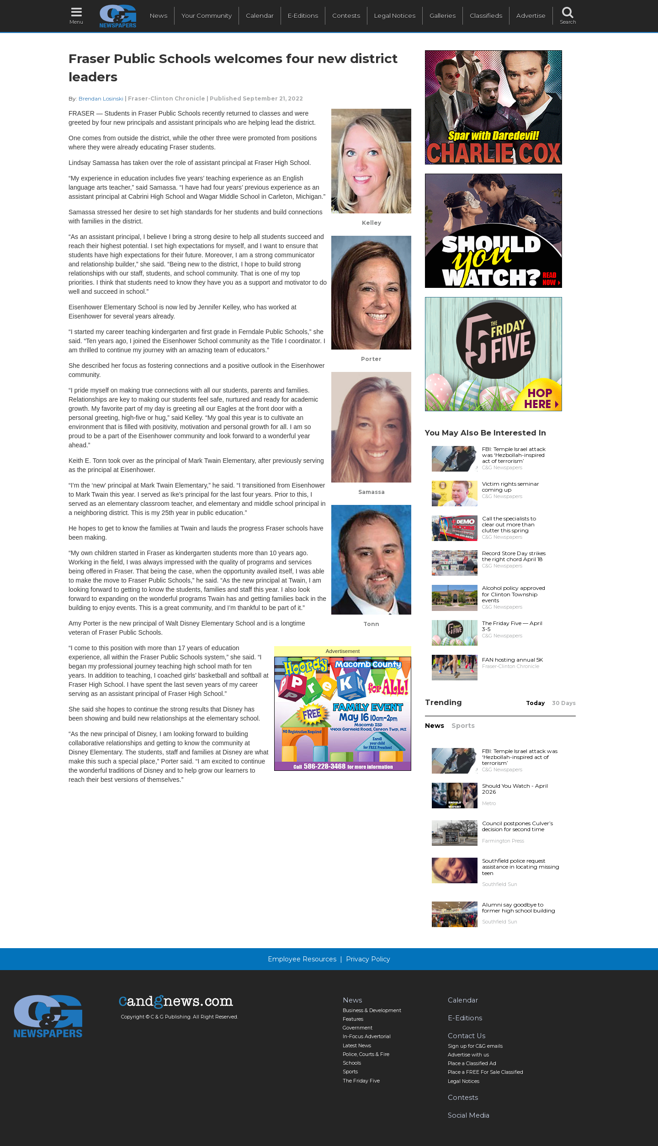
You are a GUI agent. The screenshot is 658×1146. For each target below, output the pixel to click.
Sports (463, 726)
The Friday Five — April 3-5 (512, 626)
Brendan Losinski (101, 98)
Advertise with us (468, 1055)
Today (535, 703)
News (158, 15)
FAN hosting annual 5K (512, 659)
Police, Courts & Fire (366, 1054)
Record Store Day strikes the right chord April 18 (514, 556)
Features (353, 1019)
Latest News (357, 1046)
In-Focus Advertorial (367, 1037)
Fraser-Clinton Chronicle (166, 98)
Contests (346, 15)
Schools (352, 1063)
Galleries (443, 15)
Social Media (468, 1115)
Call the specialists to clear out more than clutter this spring (509, 524)
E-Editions (303, 15)
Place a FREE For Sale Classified (485, 1072)
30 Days (564, 703)
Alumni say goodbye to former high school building (518, 907)
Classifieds (486, 15)
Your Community (206, 15)
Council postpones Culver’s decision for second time (517, 826)
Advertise (531, 15)
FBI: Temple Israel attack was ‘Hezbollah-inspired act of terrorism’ (514, 455)
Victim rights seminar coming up (510, 486)
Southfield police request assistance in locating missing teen (520, 866)
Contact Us (466, 1036)
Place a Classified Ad (472, 1063)
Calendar (260, 15)
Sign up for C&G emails (475, 1046)
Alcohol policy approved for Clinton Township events (513, 593)
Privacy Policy (368, 959)
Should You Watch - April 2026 (515, 788)
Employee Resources (302, 959)
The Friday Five (361, 1081)
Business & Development (372, 1010)
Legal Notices (394, 15)
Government (357, 1028)
